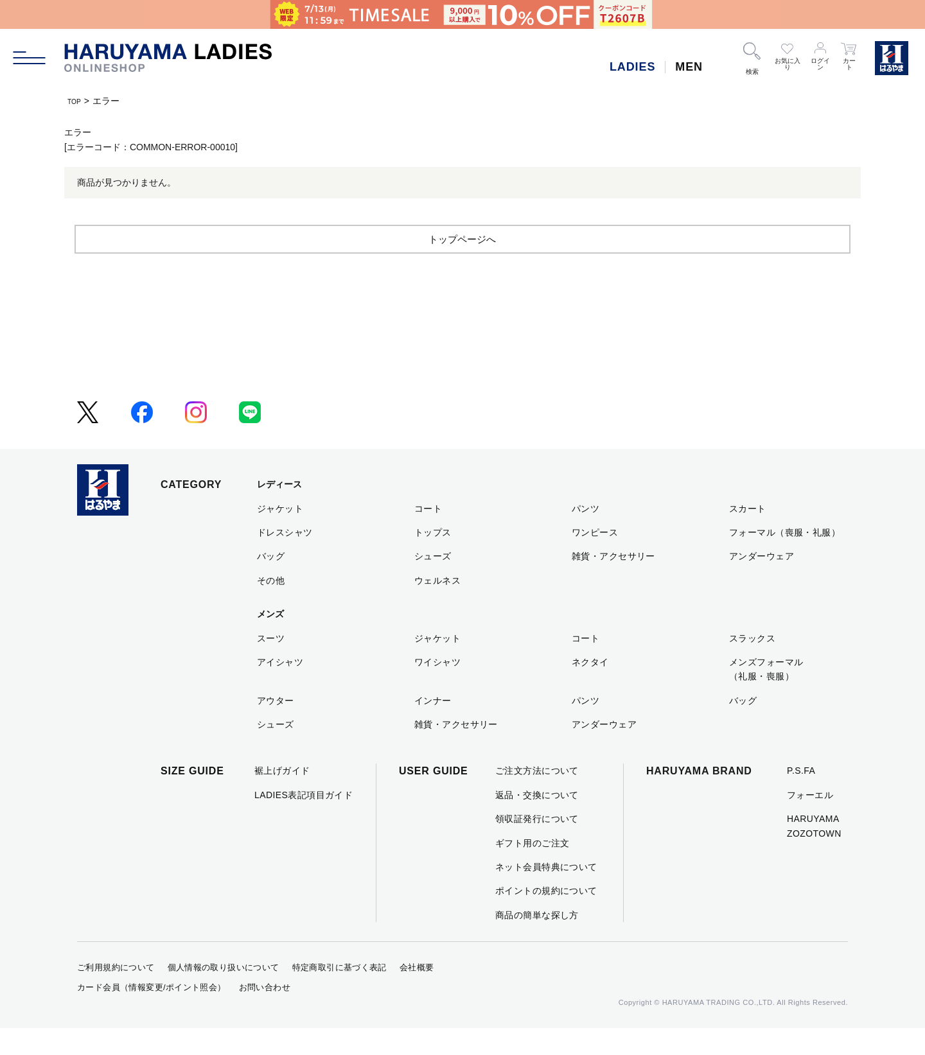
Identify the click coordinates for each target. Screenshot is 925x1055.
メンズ (270, 641)
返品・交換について (537, 821)
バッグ (271, 583)
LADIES (632, 66)
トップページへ (462, 264)
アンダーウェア (761, 583)
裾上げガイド (282, 797)
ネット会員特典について (546, 893)
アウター (275, 727)
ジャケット (280, 535)
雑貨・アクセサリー (613, 583)
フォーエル (810, 821)
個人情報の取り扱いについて (223, 994)
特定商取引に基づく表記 (339, 994)
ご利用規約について (116, 994)
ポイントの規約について (546, 917)
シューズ (433, 583)
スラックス (752, 664)
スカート (747, 535)
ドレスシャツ (285, 559)
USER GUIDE (433, 797)
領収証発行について (537, 846)
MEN (689, 66)
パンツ (585, 535)
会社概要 (417, 994)
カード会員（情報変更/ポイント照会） (151, 1013)
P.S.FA (801, 797)
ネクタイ (590, 688)
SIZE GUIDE (192, 797)
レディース (279, 511)
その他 (271, 607)
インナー (433, 727)
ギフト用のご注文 (532, 869)
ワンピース (595, 559)
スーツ (271, 664)
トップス (433, 559)
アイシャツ (280, 688)
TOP (76, 101)
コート (428, 535)
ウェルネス (437, 607)
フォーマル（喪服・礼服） (784, 559)
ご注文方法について (537, 797)
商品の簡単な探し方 (537, 941)
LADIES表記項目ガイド (303, 821)
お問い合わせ (264, 1013)
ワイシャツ (437, 688)
